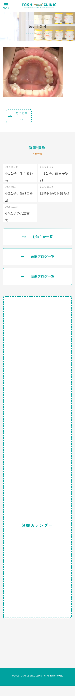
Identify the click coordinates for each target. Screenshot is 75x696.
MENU (6, 6)
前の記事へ (22, 116)
